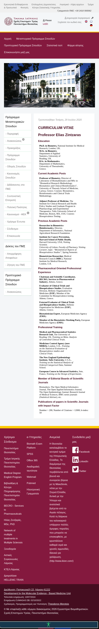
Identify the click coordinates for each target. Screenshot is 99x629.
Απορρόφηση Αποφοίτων (13, 256)
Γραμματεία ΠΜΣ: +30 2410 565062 (74, 11)
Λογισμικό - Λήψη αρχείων (72, 4)
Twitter (79, 471)
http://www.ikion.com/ (61, 561)
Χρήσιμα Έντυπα (16, 221)
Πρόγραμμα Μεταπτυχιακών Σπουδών (15, 122)
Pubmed (31, 483)
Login (45, 23)
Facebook (81, 452)
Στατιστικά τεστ (54, 45)
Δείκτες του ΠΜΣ (15, 246)
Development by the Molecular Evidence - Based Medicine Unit (37, 593)
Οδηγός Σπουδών (16, 166)
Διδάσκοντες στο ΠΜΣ (15, 187)
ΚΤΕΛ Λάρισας (12, 569)
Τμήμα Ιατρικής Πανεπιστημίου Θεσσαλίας (12, 462)
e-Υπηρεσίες (34, 437)
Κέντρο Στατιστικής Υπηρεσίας (46, 7)
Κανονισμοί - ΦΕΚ (18, 214)
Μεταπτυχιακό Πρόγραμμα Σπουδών (35, 38)
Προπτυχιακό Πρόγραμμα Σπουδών (23, 45)
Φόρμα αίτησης (75, 45)
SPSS (30, 454)
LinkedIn (80, 461)
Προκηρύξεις (14, 148)
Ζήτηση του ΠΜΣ (16, 265)
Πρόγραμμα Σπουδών (13, 157)
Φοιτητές (24, 7)
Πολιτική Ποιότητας (17, 207)
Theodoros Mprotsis (58, 604)
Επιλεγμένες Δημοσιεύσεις (44, 4)
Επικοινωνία (13, 236)
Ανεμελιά (55, 437)
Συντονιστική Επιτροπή (13, 198)
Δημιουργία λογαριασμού (77, 18)
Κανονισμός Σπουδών (13, 175)
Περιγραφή (13, 134)
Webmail (31, 477)
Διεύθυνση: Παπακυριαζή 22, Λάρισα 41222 (27, 589)
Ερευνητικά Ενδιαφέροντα (16, 4)
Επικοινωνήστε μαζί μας (17, 52)
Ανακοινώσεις (16, 140)
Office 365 (32, 460)
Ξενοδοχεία (10, 549)
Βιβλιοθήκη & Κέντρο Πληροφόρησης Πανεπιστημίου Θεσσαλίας (12, 491)
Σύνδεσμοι (12, 229)
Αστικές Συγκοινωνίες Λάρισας (11, 559)
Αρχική (7, 38)
